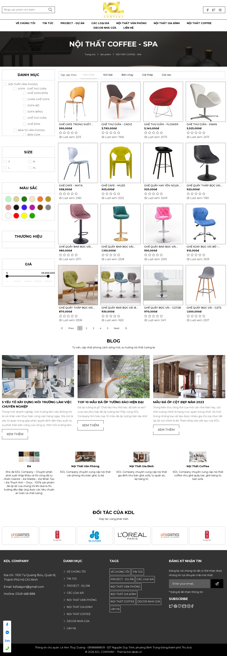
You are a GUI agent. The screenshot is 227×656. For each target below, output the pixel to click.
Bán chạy (127, 74)
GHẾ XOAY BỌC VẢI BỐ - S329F (202, 246)
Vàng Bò (50, 198)
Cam (42, 198)
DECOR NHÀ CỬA (148, 601)
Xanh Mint (10, 198)
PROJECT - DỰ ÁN (122, 579)
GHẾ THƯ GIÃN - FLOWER (161, 124)
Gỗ (18, 198)
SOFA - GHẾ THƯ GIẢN (32, 88)
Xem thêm (15, 434)
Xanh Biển (26, 206)
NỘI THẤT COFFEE (122, 601)
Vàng (26, 214)
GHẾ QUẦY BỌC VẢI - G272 (204, 307)
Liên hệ (115, 609)
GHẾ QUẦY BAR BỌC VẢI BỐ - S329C (119, 307)
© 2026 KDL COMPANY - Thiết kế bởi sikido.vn (113, 652)
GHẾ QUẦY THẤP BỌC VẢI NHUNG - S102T (203, 185)
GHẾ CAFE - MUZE (113, 185)
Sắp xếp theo (69, 75)
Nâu (42, 206)
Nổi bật (108, 74)
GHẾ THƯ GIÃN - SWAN (202, 124)
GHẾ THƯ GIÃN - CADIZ (116, 124)
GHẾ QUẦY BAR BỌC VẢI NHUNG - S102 (117, 246)
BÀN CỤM (33, 134)
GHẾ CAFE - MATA (71, 185)
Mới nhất (88, 74)
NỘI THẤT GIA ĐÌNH (123, 594)
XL (34, 167)
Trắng (10, 214)
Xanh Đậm (26, 198)
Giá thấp (147, 74)
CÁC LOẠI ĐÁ (145, 579)
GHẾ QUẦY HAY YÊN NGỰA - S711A (162, 185)
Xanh (34, 214)
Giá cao (166, 74)
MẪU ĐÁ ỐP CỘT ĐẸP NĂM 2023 (178, 402)
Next (116, 328)
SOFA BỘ (33, 105)
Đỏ (18, 214)
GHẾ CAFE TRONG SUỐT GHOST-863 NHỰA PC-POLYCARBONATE (75, 124)
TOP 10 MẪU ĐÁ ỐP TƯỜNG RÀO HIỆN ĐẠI (111, 402)
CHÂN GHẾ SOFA (38, 99)
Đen (18, 206)
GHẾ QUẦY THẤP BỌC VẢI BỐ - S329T (76, 307)
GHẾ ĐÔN (33, 124)
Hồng (10, 206)
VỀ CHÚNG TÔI (120, 571)
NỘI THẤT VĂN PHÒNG (23, 84)
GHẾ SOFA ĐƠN (37, 93)
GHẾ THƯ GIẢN (37, 117)
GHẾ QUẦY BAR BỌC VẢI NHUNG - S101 (160, 246)
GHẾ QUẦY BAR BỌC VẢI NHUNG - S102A (75, 246)
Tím (34, 206)
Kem (34, 198)
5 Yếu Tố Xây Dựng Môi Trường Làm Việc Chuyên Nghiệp (37, 404)
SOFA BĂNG (35, 111)
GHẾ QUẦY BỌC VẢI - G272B (162, 307)
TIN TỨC (138, 571)
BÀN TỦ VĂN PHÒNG (31, 130)
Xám (50, 206)
